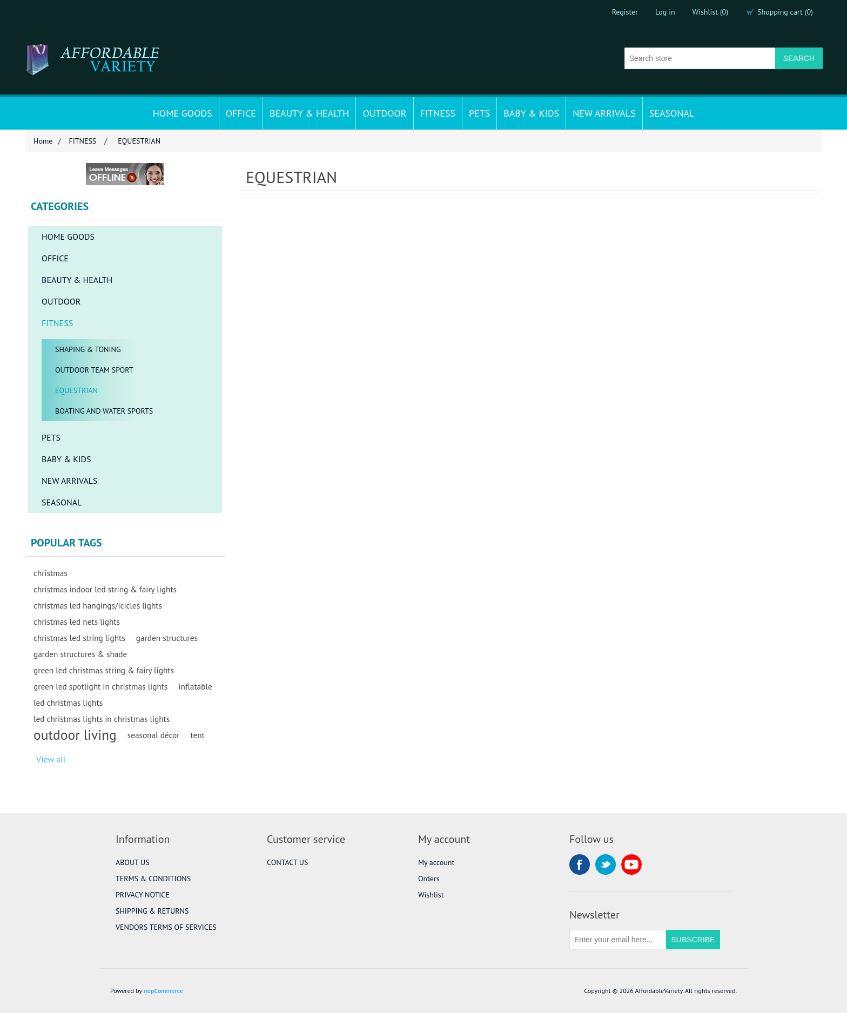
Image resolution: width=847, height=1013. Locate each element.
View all (50, 759)
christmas (50, 573)
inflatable (195, 686)
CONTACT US (287, 862)
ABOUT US (133, 862)
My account (436, 862)
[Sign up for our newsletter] (618, 939)
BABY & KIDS (531, 113)
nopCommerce (163, 991)
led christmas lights (68, 702)
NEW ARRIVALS (604, 113)
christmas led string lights (79, 637)
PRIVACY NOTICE (143, 895)
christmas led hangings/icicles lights (97, 605)
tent (197, 735)
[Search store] (700, 58)
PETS (479, 113)
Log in (665, 12)
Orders (429, 878)
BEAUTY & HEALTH (309, 113)
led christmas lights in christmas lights (101, 718)
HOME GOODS (182, 113)
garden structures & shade (80, 654)
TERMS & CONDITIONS (153, 878)
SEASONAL (672, 113)
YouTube (631, 864)
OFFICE (241, 113)
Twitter (605, 864)
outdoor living (75, 735)
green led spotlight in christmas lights (100, 686)
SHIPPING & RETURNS (152, 911)
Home (42, 141)
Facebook (579, 864)
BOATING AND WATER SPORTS (104, 411)
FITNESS (437, 113)
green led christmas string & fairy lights (103, 670)
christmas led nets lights (76, 621)
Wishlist (430, 895)
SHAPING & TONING (88, 349)
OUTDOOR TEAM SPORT (94, 370)
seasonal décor (153, 735)
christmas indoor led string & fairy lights (105, 589)
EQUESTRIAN (76, 390)
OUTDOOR (384, 113)
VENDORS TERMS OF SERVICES (166, 927)
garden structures (167, 637)
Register (625, 12)
